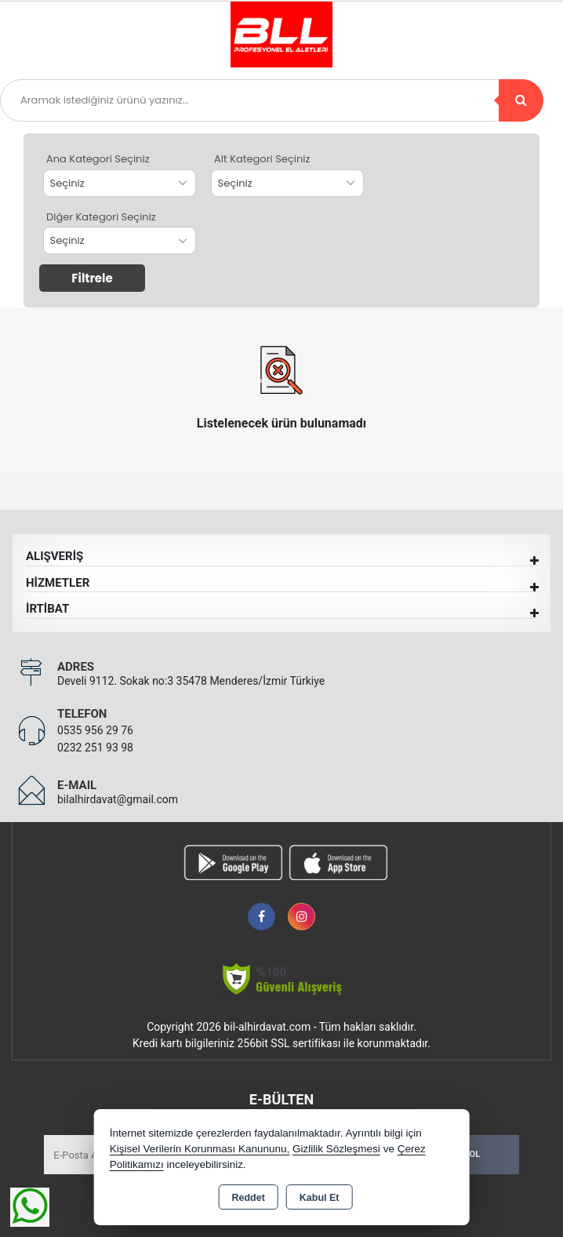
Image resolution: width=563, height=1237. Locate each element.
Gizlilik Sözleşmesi (336, 1149)
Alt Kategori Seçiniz (262, 158)
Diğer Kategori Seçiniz (101, 216)
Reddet (247, 1197)
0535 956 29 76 (95, 730)
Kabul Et (320, 1197)
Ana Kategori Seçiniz (98, 158)
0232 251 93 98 (95, 747)
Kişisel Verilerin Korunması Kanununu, (200, 1149)
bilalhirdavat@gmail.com (117, 799)
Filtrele (91, 278)
